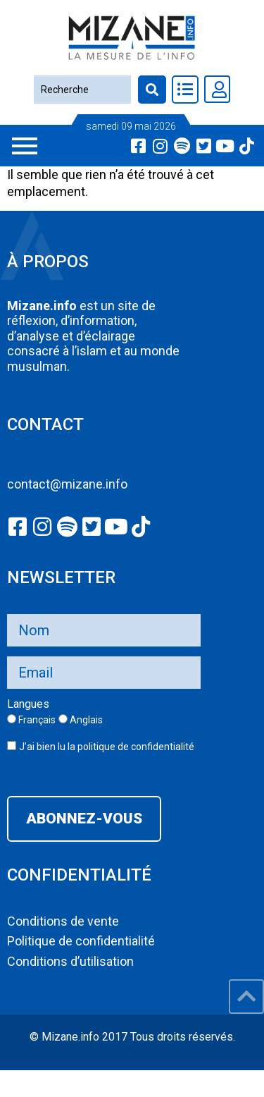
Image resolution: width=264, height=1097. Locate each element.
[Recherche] (82, 89)
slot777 (21, 1078)
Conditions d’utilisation (70, 961)
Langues (28, 704)
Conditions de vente (63, 921)
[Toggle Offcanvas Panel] (185, 89)
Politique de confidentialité (81, 940)
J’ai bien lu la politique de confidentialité (106, 746)
